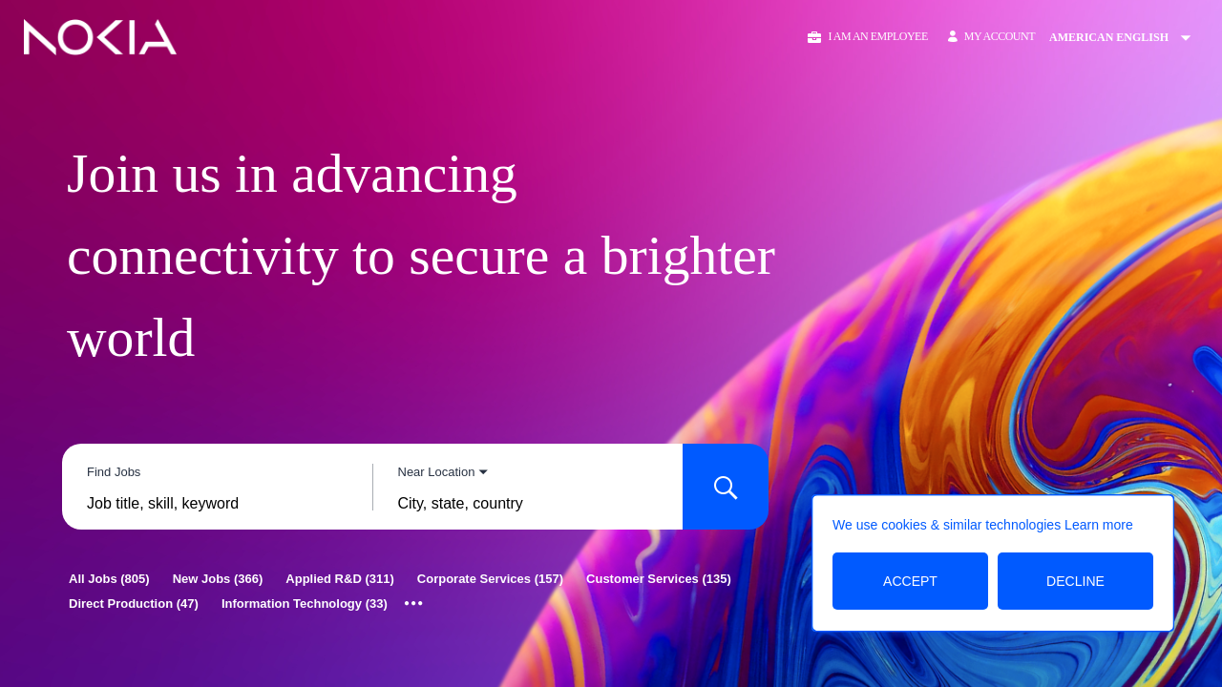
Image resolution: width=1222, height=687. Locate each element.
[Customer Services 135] (658, 578)
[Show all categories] (414, 603)
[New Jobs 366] (218, 578)
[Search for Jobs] (726, 487)
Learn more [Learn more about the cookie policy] (1098, 524)
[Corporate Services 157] (490, 578)
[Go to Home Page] (100, 37)
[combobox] (217, 504)
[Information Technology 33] (304, 603)
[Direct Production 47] (134, 603)
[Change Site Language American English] (1126, 37)
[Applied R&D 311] (339, 578)
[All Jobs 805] (109, 578)
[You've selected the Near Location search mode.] (443, 472)
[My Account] (991, 37)
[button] (866, 37)
